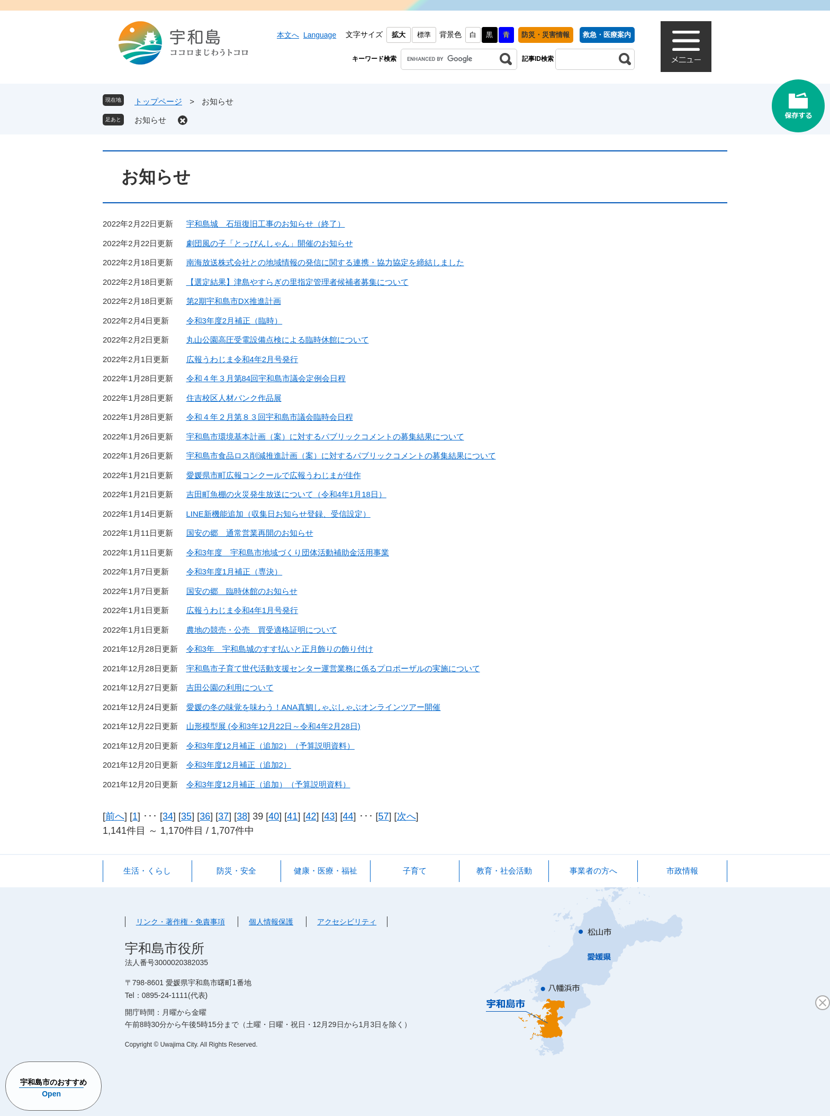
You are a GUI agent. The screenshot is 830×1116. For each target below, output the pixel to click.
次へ (406, 816)
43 (329, 816)
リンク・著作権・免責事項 (180, 921)
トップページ (158, 101)
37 (223, 816)
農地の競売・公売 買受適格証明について (261, 629)
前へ (114, 816)
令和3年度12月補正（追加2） (238, 764)
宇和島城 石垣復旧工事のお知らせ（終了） (265, 223)
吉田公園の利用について (230, 687)
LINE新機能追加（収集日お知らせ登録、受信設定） (278, 513)
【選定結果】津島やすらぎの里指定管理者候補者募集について (297, 281)
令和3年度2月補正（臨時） (234, 320)
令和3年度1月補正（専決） (234, 571)
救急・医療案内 (607, 35)
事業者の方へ (593, 870)
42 (310, 816)
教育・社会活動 (504, 870)
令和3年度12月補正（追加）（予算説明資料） (268, 784)
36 (205, 816)
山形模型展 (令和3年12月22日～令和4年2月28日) (273, 726)
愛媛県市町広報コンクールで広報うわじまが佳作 (273, 475)
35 (186, 816)
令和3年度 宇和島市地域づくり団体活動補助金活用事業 (287, 552)
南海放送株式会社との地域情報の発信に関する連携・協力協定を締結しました (325, 262)
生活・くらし (147, 870)
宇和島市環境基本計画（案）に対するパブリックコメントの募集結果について (325, 436)
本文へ (288, 35)
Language (319, 35)
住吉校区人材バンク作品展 (234, 397)
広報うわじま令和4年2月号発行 (242, 359)
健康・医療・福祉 (325, 870)
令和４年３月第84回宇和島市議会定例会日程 (266, 378)
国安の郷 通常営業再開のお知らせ (249, 532)
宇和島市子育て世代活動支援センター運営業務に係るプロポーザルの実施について (333, 668)
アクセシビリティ (346, 921)
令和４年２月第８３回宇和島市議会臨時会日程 (269, 416)
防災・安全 (236, 870)
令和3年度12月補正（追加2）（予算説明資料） (270, 745)
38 (242, 816)
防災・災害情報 (545, 35)
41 (292, 816)
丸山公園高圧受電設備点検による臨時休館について (277, 339)
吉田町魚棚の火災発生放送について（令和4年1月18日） (286, 494)
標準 (424, 35)
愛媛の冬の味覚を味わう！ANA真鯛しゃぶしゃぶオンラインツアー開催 (313, 707)
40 (273, 816)
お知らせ (150, 119)
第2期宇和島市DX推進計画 (233, 300)
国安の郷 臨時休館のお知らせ (241, 591)
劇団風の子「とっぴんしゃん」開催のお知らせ (269, 243)
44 (348, 816)
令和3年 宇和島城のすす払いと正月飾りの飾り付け (279, 648)
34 (168, 816)
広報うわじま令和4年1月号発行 (242, 610)
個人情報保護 (271, 921)
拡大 (398, 35)
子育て (415, 870)
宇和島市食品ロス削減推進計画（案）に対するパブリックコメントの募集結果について (341, 455)
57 (383, 816)
